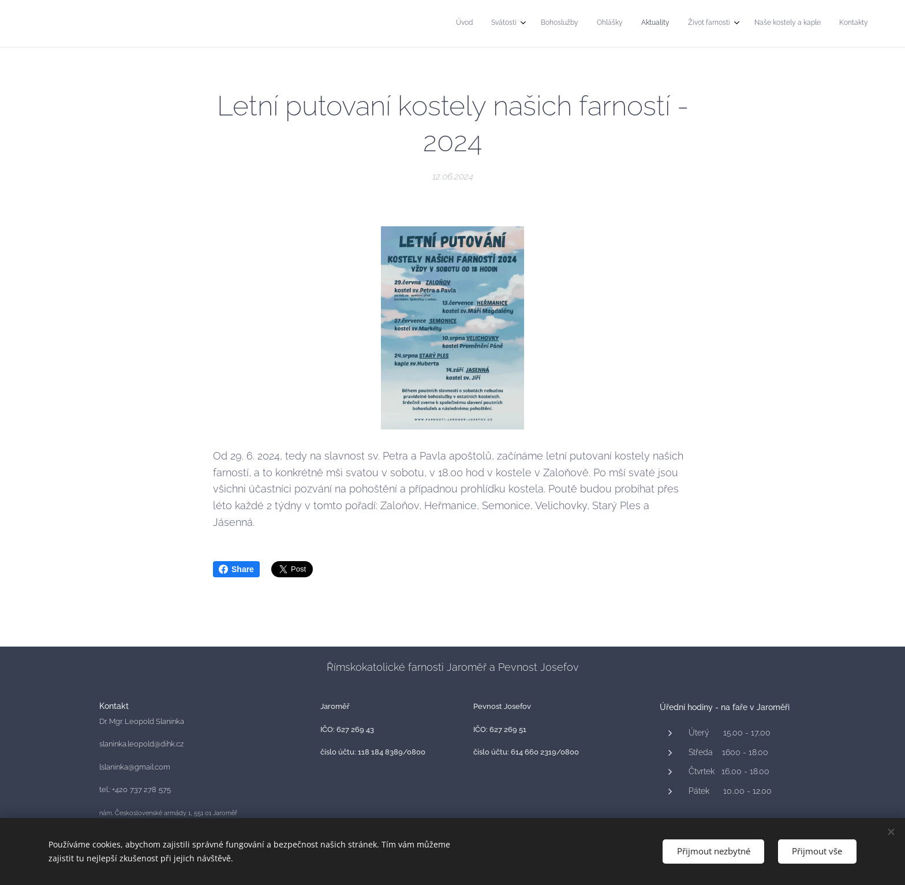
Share (236, 569)
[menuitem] (730, 23)
